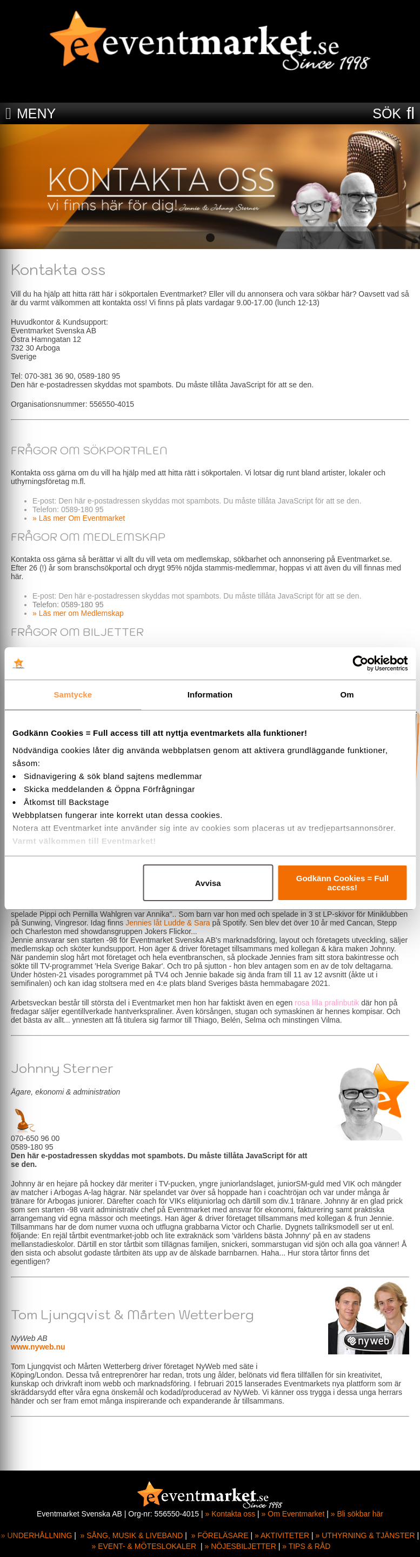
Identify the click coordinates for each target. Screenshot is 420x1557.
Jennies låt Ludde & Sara (167, 922)
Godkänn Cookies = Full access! (342, 883)
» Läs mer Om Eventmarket (78, 518)
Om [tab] (347, 694)
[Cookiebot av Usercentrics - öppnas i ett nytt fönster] (360, 663)
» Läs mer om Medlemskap (78, 613)
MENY (36, 113)
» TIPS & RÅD (306, 1546)
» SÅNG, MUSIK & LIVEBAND (132, 1535)
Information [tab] (210, 694)
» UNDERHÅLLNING (36, 1535)
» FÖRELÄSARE (220, 1535)
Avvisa (208, 883)
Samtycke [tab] (73, 694)
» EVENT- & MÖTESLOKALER (143, 1546)
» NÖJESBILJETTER (240, 1546)
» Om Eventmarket (293, 1513)
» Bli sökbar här (357, 1513)
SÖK (386, 113)
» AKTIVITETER (282, 1535)
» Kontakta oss (230, 1513)
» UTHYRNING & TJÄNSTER (365, 1535)
